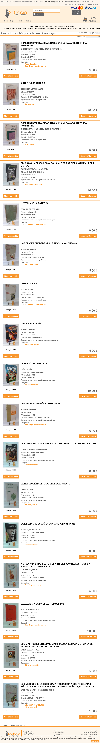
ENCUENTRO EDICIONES (35, 172)
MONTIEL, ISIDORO (28, 329)
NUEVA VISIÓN (32, 52)
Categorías (30, 21)
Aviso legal (93, 731)
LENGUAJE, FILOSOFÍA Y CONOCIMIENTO (59, 404)
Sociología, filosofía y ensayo (35, 66)
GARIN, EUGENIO (27, 490)
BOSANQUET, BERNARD (30, 209)
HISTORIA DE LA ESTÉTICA (59, 204)
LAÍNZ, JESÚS (26, 369)
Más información (11, 76)
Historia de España (32, 344)
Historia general (31, 505)
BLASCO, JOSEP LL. (29, 410)
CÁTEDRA (30, 92)
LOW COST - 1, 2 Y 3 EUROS (34, 705)
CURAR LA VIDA (59, 284)
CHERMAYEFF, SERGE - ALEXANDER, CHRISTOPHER (41, 49)
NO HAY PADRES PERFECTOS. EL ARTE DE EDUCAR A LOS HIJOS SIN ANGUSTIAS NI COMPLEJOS (59, 565)
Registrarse (94, 4)
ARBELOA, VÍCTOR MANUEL (32, 530)
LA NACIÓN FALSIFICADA (59, 364)
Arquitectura (29, 144)
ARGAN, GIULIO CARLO (30, 610)
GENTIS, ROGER (27, 289)
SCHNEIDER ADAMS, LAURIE (32, 89)
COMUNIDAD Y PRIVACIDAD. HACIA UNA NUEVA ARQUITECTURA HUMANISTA (59, 44)
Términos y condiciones (89, 734)
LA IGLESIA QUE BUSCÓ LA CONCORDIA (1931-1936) (59, 525)
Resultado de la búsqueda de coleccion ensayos (28, 33)
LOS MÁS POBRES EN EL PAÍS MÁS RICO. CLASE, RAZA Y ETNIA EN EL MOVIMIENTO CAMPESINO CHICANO (59, 645)
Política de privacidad (90, 732)
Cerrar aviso (95, 741)
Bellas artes (29, 104)
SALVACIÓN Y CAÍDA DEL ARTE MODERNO (59, 605)
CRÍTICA (30, 252)
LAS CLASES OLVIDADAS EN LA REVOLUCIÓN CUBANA (59, 244)
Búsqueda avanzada (76, 12)
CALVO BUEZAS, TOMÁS (31, 650)
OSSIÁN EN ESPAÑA (59, 324)
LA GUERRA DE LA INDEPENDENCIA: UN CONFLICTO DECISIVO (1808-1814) (59, 445)
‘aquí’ (45, 739)
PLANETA (30, 332)
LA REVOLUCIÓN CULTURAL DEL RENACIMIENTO (59, 485)
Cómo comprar (59, 731)
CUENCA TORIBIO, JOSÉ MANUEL (34, 450)
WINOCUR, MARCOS (29, 249)
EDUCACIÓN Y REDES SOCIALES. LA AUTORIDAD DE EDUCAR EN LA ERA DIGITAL (59, 164)
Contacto (70, 4)
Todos (21, 21)
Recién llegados (10, 21)
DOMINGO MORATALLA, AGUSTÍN (34, 169)
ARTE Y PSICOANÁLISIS (59, 84)
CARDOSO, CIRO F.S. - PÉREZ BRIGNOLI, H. (37, 690)
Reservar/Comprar (88, 76)
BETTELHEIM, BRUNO (29, 570)
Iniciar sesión (81, 4)
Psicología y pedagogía (33, 184)
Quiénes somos (58, 732)
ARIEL (29, 412)
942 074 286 (39, 1)
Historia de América (32, 264)
